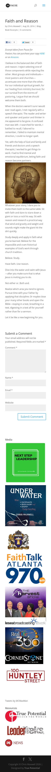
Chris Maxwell (14, 26)
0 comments (25, 30)
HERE (42, 53)
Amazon (14, 57)
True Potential (32, 768)
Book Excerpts (11, 30)
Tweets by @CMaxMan (16, 700)
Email (9, 390)
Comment (11, 347)
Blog (39, 26)
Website (9, 402)
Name (9, 377)
